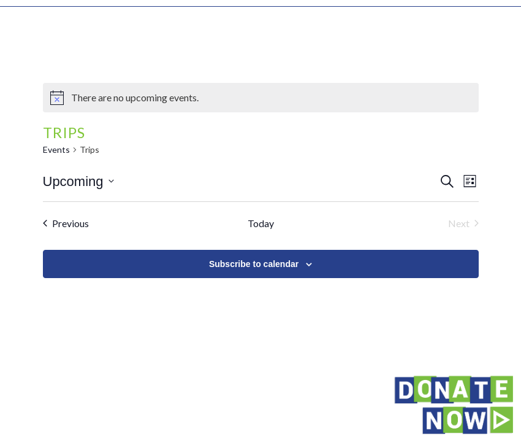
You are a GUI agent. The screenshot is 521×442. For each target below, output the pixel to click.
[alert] (261, 97)
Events (56, 149)
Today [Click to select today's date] (261, 223)
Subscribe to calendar (254, 264)
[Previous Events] (66, 223)
